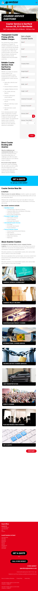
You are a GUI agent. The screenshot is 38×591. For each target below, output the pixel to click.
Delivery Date (25, 113)
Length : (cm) (24, 77)
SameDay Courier (9, 208)
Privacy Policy (19, 578)
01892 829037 (22, 183)
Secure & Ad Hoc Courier (11, 229)
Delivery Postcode (26, 105)
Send (31, 135)
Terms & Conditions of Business (7, 578)
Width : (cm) (24, 84)
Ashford (3, 544)
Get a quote (19, 179)
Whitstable (3, 548)
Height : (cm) (24, 91)
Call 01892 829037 (19, 561)
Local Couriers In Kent (8, 535)
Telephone (24, 56)
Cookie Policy (27, 578)
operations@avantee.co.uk (28, 568)
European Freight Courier (11, 216)
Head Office (5, 524)
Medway (3, 542)
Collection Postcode (26, 99)
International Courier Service (12, 222)
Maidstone (3, 541)
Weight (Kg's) (24, 71)
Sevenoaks (3, 540)
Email (22, 49)
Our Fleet (31, 451)
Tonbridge (3, 538)
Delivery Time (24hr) (26, 120)
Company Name (25, 63)
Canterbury (3, 546)
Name (23, 42)
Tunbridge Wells (4, 537)
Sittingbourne (4, 545)
